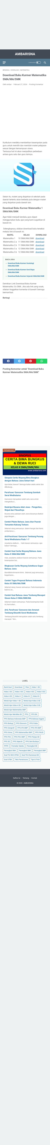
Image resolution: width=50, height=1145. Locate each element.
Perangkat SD (32, 746)
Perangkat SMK (25, 750)
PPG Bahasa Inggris (36, 719)
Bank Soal (8, 687)
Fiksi (27, 687)
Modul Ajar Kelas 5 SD (32, 705)
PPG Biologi (8, 723)
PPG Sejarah (18, 741)
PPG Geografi (9, 728)
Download (18, 687)
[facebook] (8, 361)
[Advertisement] (25, 24)
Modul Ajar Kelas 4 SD (12, 705)
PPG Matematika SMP (23, 732)
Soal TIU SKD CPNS (11, 755)
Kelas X (18, 696)
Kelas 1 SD (36, 687)
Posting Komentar (36, 84)
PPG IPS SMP (36, 728)
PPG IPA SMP (22, 728)
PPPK (6, 746)
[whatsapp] (41, 361)
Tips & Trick (35, 760)
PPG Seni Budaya (32, 741)
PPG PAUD (39, 732)
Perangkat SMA (10, 750)
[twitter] (19, 361)
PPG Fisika (33, 723)
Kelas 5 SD (41, 692)
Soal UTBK (8, 760)
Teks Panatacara (21, 760)
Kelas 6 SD (8, 696)
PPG (26, 714)
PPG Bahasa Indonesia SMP (15, 719)
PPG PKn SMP (19, 737)
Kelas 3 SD (19, 692)
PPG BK (34, 714)
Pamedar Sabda (17, 746)
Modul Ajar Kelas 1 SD (12, 701)
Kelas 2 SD (8, 692)
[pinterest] (30, 361)
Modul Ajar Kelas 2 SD (32, 701)
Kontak (34, 778)
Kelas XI (27, 696)
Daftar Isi (16, 778)
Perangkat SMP (40, 750)
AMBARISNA (25, 54)
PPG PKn (7, 737)
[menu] (6, 62)
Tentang (26, 778)
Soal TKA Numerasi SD (30, 755)
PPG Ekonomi (21, 723)
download (40, 238)
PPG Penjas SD (33, 737)
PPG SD (7, 741)
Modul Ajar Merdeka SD (13, 714)
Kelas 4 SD (30, 692)
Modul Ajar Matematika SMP (15, 710)
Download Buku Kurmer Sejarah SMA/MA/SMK (26, 276)
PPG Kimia (8, 732)
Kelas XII (36, 696)
